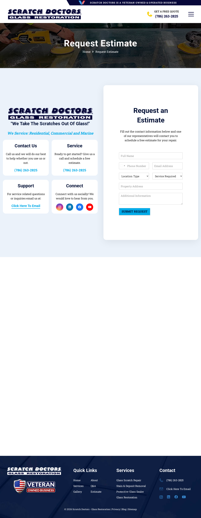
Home (77, 480)
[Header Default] (44, 14)
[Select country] (122, 165)
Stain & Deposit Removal (131, 486)
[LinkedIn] (69, 207)
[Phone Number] (134, 165)
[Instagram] (59, 207)
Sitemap (132, 509)
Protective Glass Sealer (130, 491)
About (94, 480)
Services (78, 486)
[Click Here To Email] (163, 489)
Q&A (93, 486)
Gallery (77, 491)
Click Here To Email (178, 489)
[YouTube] (89, 207)
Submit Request (135, 211)
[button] (191, 14)
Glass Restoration (126, 497)
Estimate (96, 491)
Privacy (116, 509)
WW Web (107, 512)
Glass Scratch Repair (128, 480)
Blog (124, 509)
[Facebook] (79, 207)
